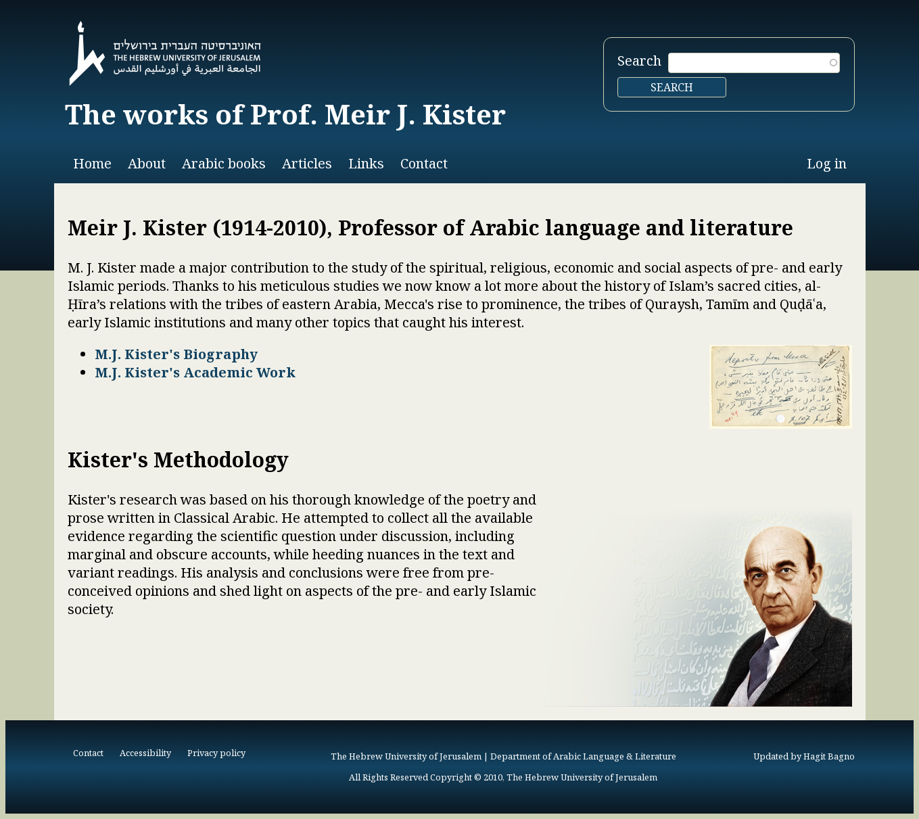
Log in (827, 163)
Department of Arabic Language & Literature (583, 756)
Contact (424, 163)
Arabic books (224, 163)
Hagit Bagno (829, 756)
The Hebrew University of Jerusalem (406, 756)
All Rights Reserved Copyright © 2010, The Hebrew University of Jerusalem (503, 777)
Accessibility (145, 753)
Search (639, 60)
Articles (307, 163)
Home (92, 163)
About (147, 163)
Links (366, 163)
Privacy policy (216, 753)
